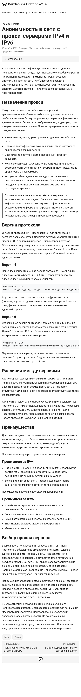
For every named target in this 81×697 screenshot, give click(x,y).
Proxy (6, 637)
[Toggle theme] (46, 4)
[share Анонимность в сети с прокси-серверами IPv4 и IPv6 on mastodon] (40, 659)
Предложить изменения (13, 51)
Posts (16, 24)
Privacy (18, 637)
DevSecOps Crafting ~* (22, 4)
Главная (6, 24)
